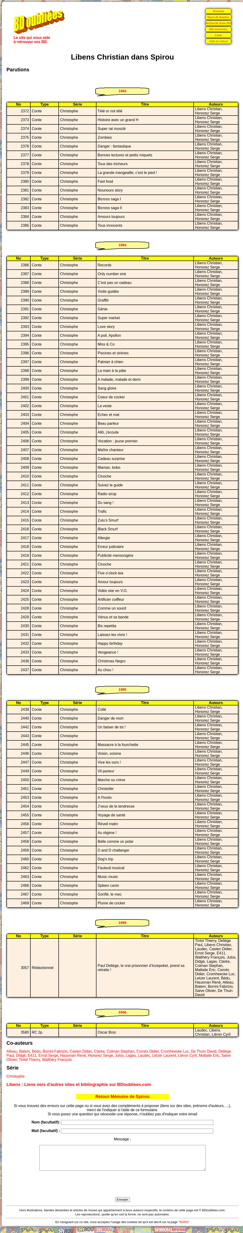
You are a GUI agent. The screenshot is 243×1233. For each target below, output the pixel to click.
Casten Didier (81, 1051)
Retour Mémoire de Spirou (122, 1096)
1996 (122, 923)
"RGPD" (183, 1227)
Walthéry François (57, 1060)
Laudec (144, 1055)
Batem (24, 1051)
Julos (119, 1055)
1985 (122, 689)
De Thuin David (203, 1051)
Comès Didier (147, 1051)
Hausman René (73, 1055)
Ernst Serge (48, 1055)
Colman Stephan (120, 1051)
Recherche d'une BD (218, 23)
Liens (218, 35)
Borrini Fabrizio (55, 1051)
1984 (122, 245)
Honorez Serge (100, 1055)
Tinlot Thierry (29, 1060)
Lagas (131, 1055)
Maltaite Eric (209, 1055)
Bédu (36, 1051)
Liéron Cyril (187, 1055)
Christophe (15, 1076)
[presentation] (122, 1189)
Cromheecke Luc (175, 1051)
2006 (122, 1012)
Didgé (21, 1055)
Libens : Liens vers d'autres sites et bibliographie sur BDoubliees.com (78, 1084)
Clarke (99, 1051)
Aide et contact (218, 41)
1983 (122, 91)
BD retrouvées (218, 29)
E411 (32, 1055)
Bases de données (218, 17)
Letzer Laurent (164, 1055)
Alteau (11, 1051)
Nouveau (218, 11)
